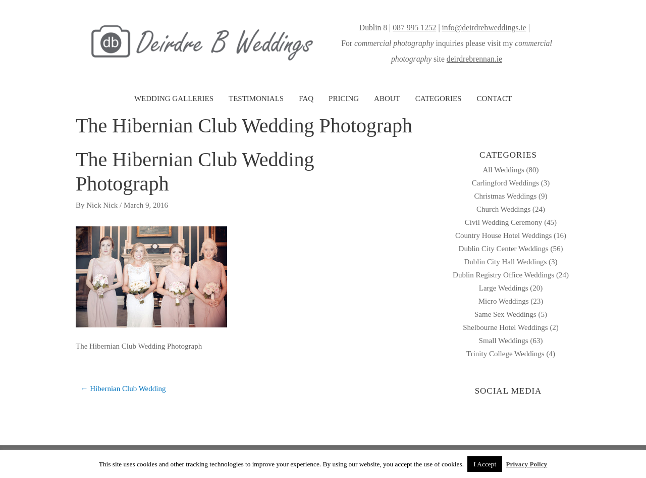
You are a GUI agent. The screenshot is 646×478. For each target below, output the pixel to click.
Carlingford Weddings (505, 183)
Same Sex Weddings (505, 314)
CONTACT (494, 98)
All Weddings (503, 170)
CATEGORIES (438, 98)
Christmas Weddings (505, 196)
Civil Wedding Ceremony (504, 222)
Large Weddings (503, 288)
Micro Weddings (503, 301)
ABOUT (387, 98)
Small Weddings (503, 341)
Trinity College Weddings (505, 354)
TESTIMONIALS (256, 98)
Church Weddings (503, 209)
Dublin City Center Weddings (504, 249)
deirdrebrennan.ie (474, 59)
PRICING (344, 98)
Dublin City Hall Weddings (505, 262)
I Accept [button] (484, 464)
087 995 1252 (414, 27)
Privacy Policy (526, 464)
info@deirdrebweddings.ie (484, 27)
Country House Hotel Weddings (503, 235)
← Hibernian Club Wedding (123, 389)
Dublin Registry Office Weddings (503, 275)
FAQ (306, 98)
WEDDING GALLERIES (173, 98)
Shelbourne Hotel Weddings (505, 327)
